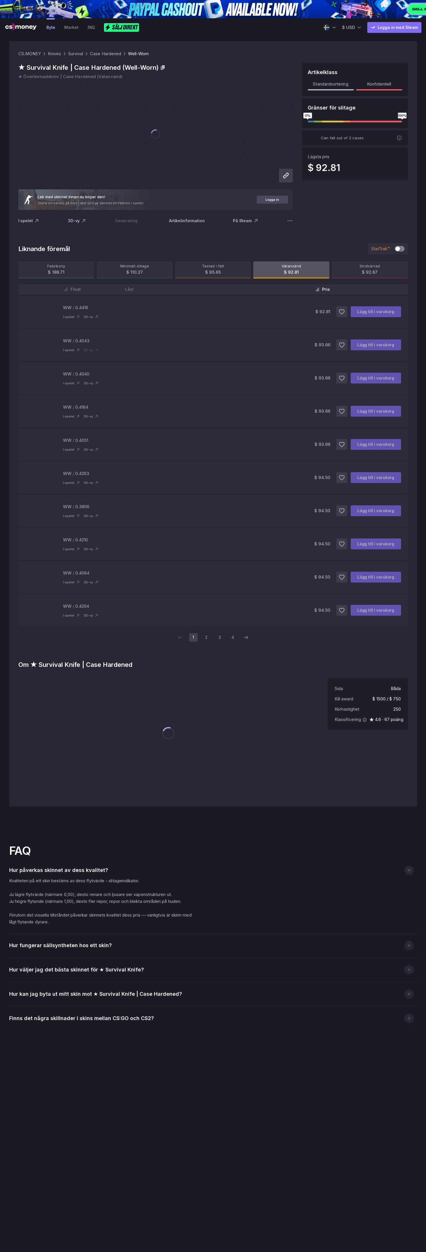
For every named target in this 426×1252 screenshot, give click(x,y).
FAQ (91, 27)
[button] (409, 802)
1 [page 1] (193, 637)
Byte (50, 27)
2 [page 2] (206, 637)
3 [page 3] (219, 637)
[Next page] (246, 637)
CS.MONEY (29, 53)
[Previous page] (180, 637)
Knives (54, 53)
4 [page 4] (232, 637)
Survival (75, 53)
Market (71, 27)
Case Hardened (105, 53)
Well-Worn (138, 53)
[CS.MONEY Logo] (20, 27)
